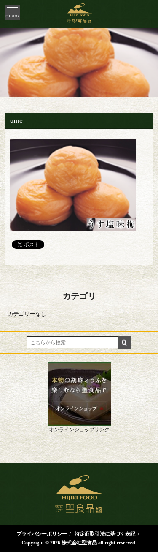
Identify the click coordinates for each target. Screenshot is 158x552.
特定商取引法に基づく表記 (105, 534)
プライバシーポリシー (41, 534)
